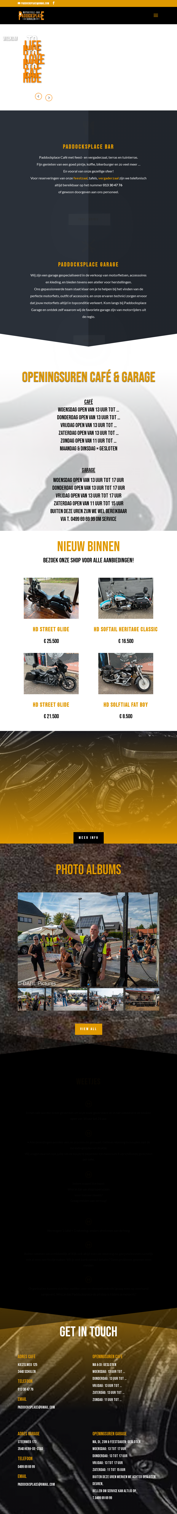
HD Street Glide (51, 629)
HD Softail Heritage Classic (126, 629)
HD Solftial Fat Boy (126, 705)
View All (88, 1029)
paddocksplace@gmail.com (36, 1407)
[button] (88, 984)
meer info (89, 838)
